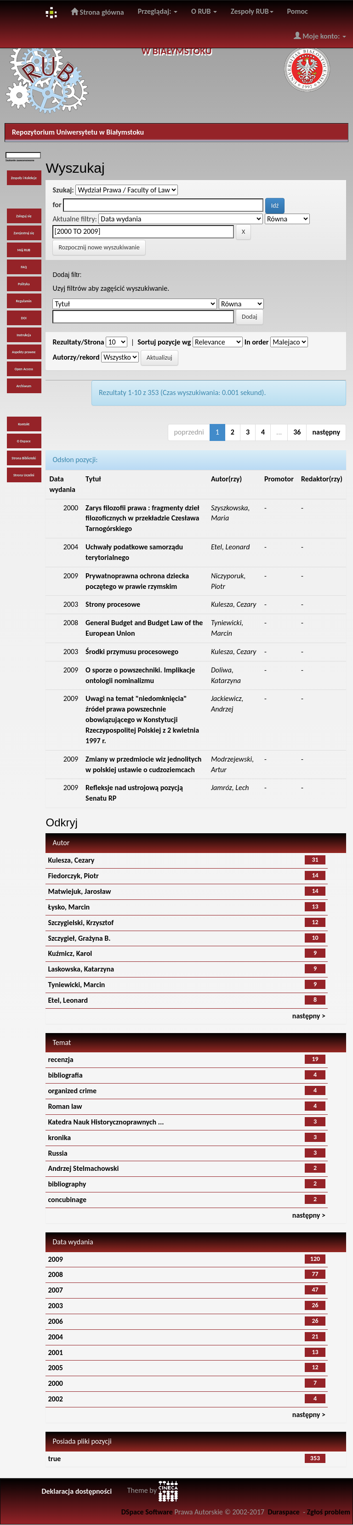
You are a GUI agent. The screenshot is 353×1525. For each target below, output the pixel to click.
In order (257, 342)
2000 (55, 1383)
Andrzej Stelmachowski (83, 1168)
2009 (55, 1259)
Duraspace (284, 1512)
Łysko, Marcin (69, 907)
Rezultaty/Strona (78, 342)
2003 (55, 1305)
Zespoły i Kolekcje (24, 178)
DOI (24, 318)
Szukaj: (63, 190)
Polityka (24, 284)
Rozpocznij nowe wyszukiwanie (98, 247)
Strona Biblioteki (23, 458)
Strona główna (97, 12)
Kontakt (23, 424)
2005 (55, 1367)
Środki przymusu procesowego (131, 651)
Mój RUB (23, 250)
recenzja (60, 1059)
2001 (55, 1352)
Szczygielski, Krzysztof (81, 922)
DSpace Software (147, 1512)
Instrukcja (24, 335)
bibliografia (65, 1075)
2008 (55, 1274)
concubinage (67, 1199)
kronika (59, 1137)
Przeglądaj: (157, 11)
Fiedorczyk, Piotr (73, 875)
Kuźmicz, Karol (70, 953)
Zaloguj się (24, 216)
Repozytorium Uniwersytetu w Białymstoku (78, 132)
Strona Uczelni (23, 475)
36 (297, 432)
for (56, 204)
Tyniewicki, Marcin (76, 984)
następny (326, 432)
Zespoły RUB (252, 11)
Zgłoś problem (328, 1512)
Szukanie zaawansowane (20, 160)
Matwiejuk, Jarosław (79, 891)
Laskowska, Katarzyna (81, 969)
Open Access (24, 369)
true (54, 1458)
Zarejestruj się (23, 233)
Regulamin (24, 301)
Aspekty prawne (23, 352)
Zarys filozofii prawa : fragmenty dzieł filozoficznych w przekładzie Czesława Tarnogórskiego (142, 518)
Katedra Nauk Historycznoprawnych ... (106, 1122)
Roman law (65, 1106)
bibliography (67, 1184)
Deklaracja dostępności (76, 1491)
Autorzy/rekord (75, 357)
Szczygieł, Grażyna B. (79, 938)
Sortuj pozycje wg (164, 342)
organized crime (72, 1090)
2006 (55, 1321)
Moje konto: (320, 35)
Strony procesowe (112, 604)
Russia (57, 1153)
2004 (55, 1337)
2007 (55, 1290)
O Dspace (24, 441)
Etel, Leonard (68, 1000)
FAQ (24, 267)
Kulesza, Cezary (71, 860)
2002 (55, 1399)
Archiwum (23, 386)
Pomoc (297, 11)
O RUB (204, 11)
